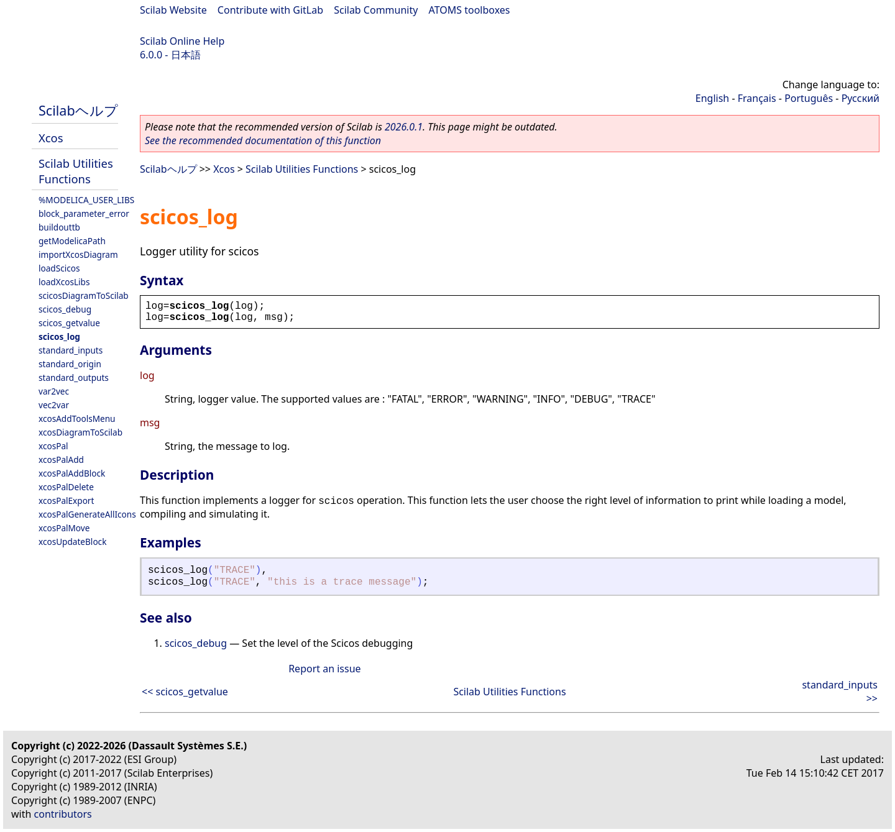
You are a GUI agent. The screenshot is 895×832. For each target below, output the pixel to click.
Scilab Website (173, 10)
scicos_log (59, 336)
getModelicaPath (72, 241)
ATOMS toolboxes (469, 10)
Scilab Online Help (182, 41)
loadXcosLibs (64, 282)
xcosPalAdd (61, 459)
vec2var (54, 405)
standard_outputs (74, 377)
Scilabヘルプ (78, 110)
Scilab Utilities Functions (76, 170)
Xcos (51, 137)
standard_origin (70, 364)
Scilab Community (376, 10)
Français (757, 98)
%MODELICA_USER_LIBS (86, 200)
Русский (860, 98)
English (712, 98)
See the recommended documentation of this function (263, 140)
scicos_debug (65, 309)
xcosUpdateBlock (72, 541)
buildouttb (59, 227)
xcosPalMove (64, 528)
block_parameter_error (84, 213)
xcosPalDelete (66, 487)
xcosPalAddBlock (72, 473)
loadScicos (59, 268)
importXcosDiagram (78, 254)
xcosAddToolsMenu (77, 418)
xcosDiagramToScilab (80, 432)
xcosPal (53, 446)
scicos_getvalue (69, 323)
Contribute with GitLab (270, 10)
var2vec (54, 391)
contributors (63, 814)
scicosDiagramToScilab (84, 295)
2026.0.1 (404, 127)
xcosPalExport (66, 500)
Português (808, 98)
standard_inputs (71, 350)
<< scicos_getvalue (185, 691)
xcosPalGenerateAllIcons (87, 514)
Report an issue (324, 668)
